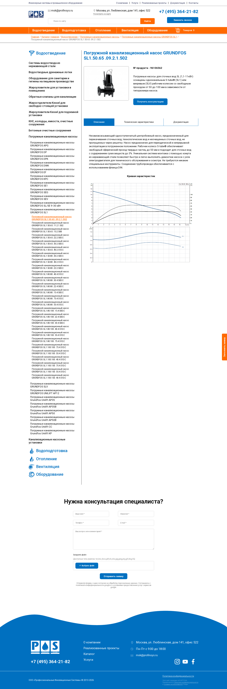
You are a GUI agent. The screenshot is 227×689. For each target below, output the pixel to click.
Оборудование (153, 30)
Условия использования (173, 684)
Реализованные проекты (154, 3)
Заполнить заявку (224, 347)
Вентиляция (126, 30)
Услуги (134, 3)
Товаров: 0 (182, 30)
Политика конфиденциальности (178, 676)
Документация (177, 3)
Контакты (193, 3)
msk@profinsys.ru (69, 10)
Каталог (89, 654)
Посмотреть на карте (102, 14)
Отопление (102, 30)
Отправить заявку (113, 576)
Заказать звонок (183, 20)
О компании (122, 3)
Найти (147, 21)
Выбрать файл (86, 566)
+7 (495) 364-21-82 (178, 11)
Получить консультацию (150, 101)
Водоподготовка (74, 30)
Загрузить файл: (80, 555)
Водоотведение (43, 30)
